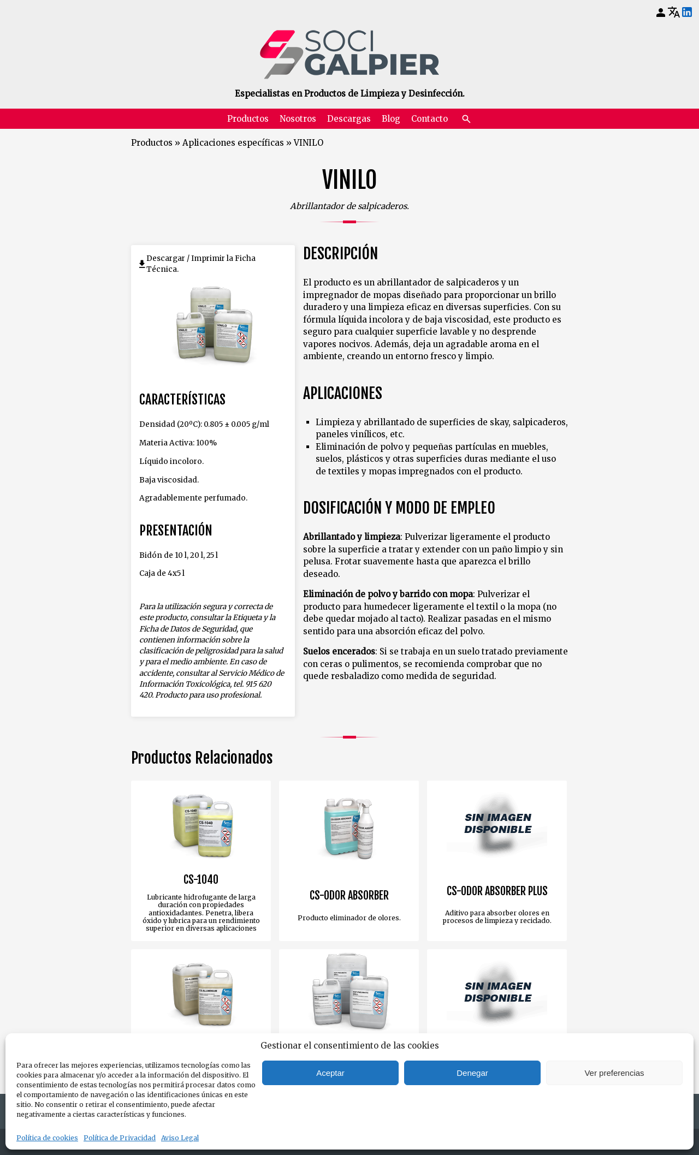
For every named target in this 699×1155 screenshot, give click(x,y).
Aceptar (330, 1072)
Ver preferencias (614, 1072)
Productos (248, 119)
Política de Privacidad (120, 1138)
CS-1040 (200, 879)
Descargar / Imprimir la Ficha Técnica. (201, 264)
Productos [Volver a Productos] (152, 143)
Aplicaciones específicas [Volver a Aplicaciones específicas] (233, 143)
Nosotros (298, 119)
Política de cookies (47, 1138)
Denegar (472, 1072)
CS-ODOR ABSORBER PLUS (497, 891)
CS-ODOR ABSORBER (349, 895)
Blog (391, 119)
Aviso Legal (180, 1138)
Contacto (429, 119)
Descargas (349, 119)
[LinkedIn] (687, 12)
